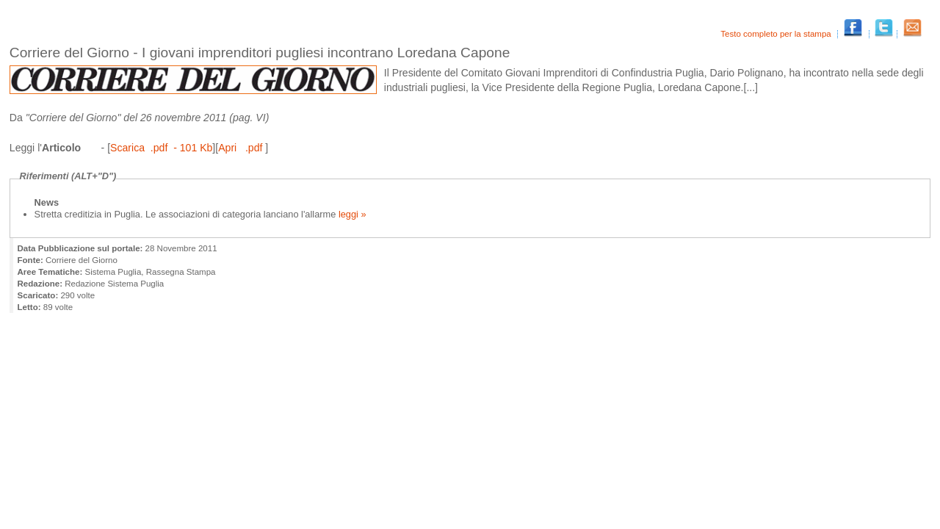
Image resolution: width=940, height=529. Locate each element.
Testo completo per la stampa (777, 33)
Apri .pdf (241, 148)
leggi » (351, 214)
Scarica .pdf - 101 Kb (161, 148)
